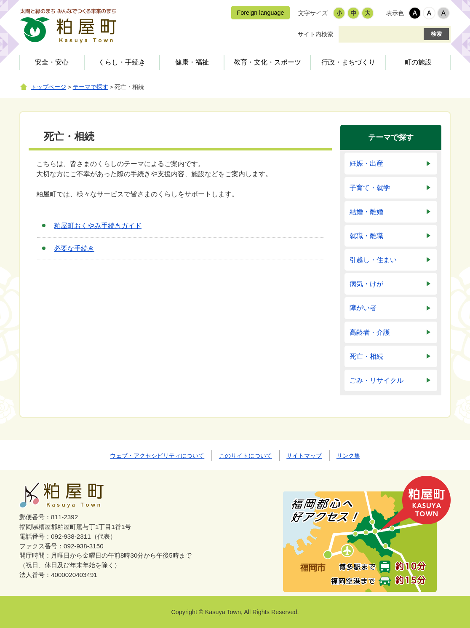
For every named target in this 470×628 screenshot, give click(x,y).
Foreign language (260, 12)
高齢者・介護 (370, 332)
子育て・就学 (370, 187)
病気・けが (366, 283)
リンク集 (348, 455)
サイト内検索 (315, 34)
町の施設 (418, 62)
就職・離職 (366, 235)
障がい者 (363, 307)
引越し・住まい (373, 259)
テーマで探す (90, 87)
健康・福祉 (192, 62)
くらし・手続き (121, 62)
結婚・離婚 (366, 211)
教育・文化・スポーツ (267, 62)
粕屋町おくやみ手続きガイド (98, 225)
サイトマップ (304, 455)
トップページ (48, 87)
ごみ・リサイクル (376, 380)
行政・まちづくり (348, 62)
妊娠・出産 (366, 163)
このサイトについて (245, 455)
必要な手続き (74, 248)
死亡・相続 (366, 356)
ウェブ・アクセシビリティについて (157, 455)
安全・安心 (52, 62)
